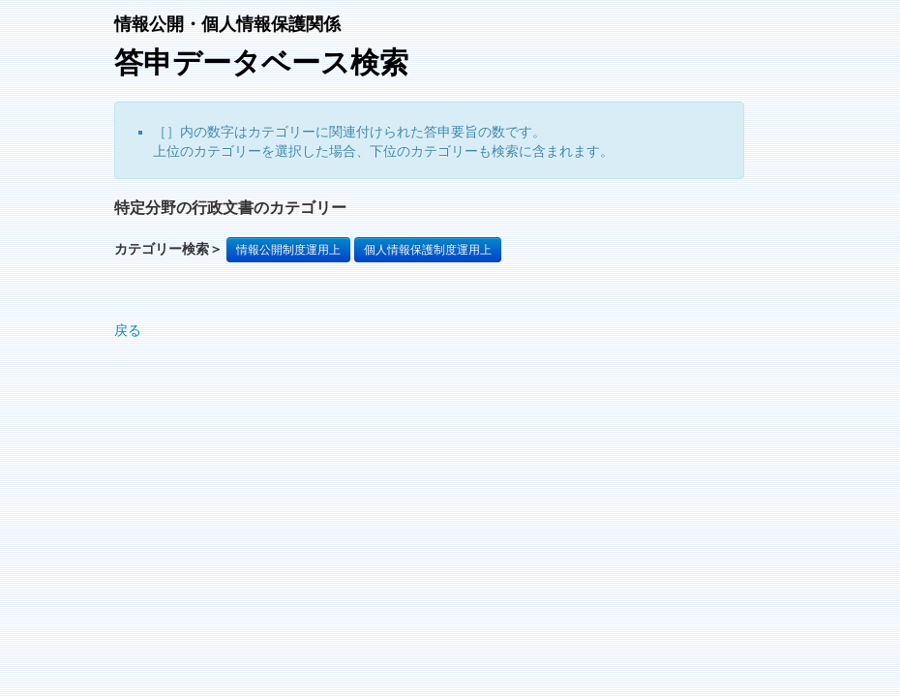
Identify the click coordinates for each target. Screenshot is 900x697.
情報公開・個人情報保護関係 (227, 24)
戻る (127, 330)
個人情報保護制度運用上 (428, 250)
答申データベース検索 (261, 62)
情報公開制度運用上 (288, 250)
